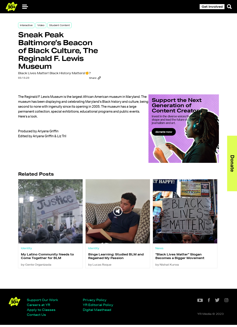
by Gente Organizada (40, 283)
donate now (174, 151)
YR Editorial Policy (99, 307)
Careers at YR (39, 307)
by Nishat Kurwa (167, 283)
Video (45, 26)
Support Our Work (43, 302)
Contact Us (37, 317)
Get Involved (212, 6)
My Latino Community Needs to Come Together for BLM (51, 274)
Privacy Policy (96, 302)
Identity (30, 266)
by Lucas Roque (102, 283)
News (160, 266)
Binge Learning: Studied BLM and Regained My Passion (118, 274)
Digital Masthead (98, 312)
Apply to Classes (42, 312)
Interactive (30, 26)
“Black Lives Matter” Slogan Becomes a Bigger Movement (180, 274)
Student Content (64, 26)
